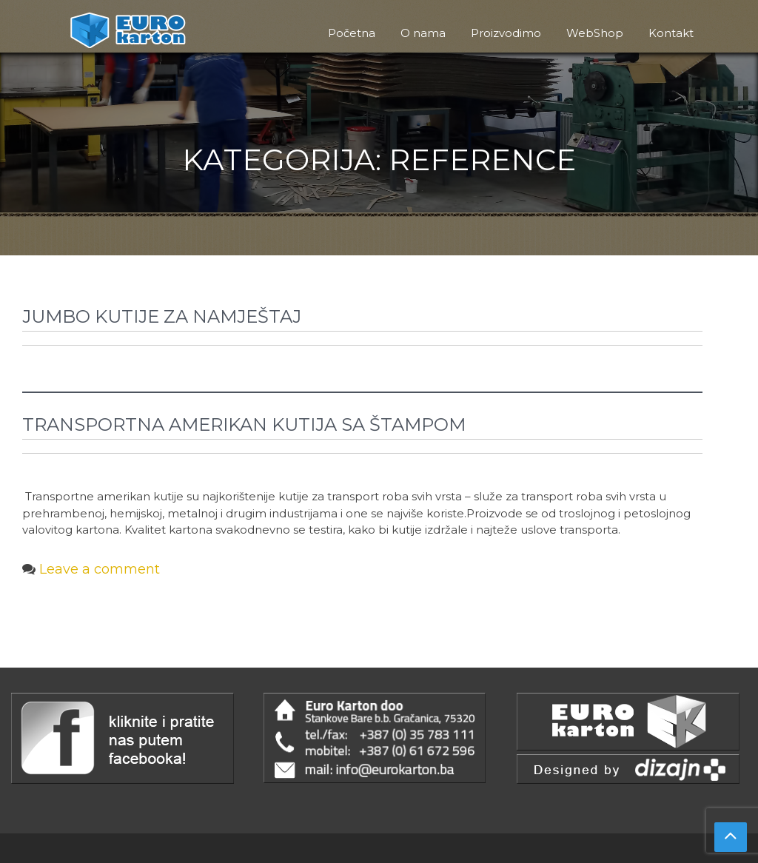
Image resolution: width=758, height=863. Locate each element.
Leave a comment (99, 569)
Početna (351, 33)
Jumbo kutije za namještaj (161, 316)
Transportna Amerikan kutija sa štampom (244, 424)
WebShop (594, 33)
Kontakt (671, 33)
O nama (423, 33)
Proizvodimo (506, 33)
